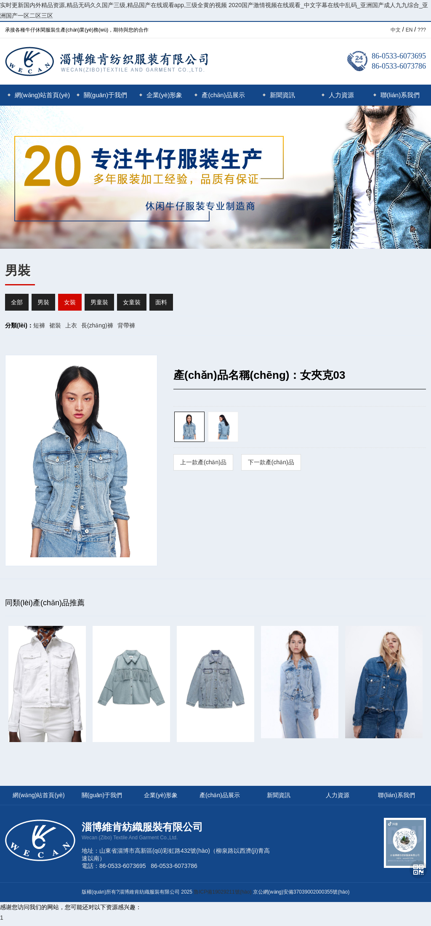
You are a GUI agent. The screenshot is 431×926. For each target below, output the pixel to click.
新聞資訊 (279, 94)
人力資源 (338, 94)
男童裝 (99, 302)
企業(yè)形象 (161, 94)
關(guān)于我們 (102, 94)
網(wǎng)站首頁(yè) (39, 94)
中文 (396, 30)
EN (409, 30)
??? (422, 30)
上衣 (71, 325)
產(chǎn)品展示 (219, 94)
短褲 (39, 325)
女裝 (70, 302)
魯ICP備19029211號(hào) (222, 892)
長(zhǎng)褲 (97, 325)
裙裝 (55, 325)
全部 (17, 302)
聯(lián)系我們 (396, 94)
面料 (161, 302)
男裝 (43, 302)
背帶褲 (126, 325)
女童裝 (132, 302)
